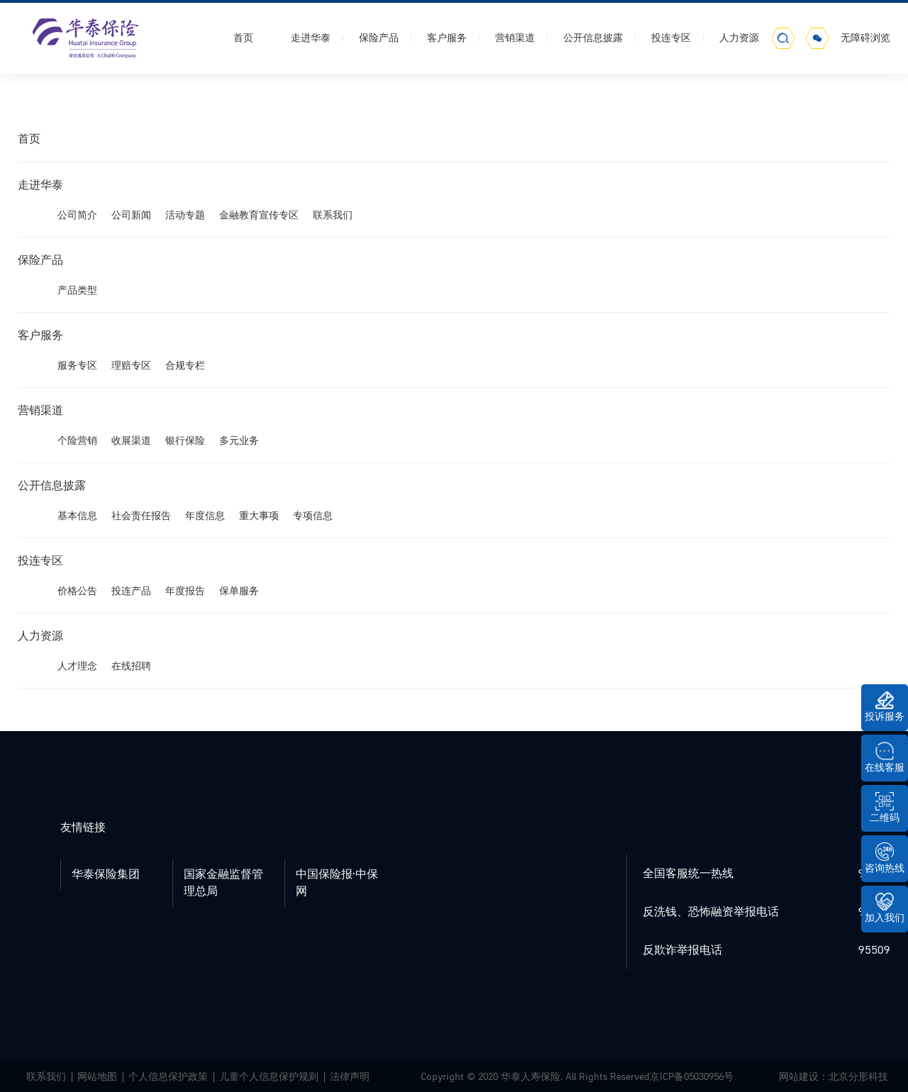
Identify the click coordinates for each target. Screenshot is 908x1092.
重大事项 (259, 516)
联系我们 (333, 215)
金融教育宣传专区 (259, 215)
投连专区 (671, 38)
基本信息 (77, 516)
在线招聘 (131, 666)
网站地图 (97, 1076)
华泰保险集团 (106, 874)
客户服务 (447, 38)
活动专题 (185, 215)
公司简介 (77, 215)
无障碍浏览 (865, 38)
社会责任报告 (141, 516)
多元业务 (239, 440)
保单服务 (239, 591)
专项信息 (313, 516)
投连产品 (131, 591)
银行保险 (185, 440)
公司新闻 (131, 215)
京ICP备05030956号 (691, 1076)
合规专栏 (185, 365)
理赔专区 (131, 365)
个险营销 (77, 440)
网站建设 (799, 1076)
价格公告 (77, 591)
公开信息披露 (593, 38)
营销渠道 (515, 38)
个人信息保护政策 (168, 1076)
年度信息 (205, 516)
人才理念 (77, 666)
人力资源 (739, 38)
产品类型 (77, 290)
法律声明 (350, 1076)
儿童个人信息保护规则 (269, 1076)
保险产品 (379, 38)
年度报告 (185, 591)
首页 (243, 38)
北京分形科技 (858, 1076)
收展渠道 (131, 440)
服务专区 (77, 365)
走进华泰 (311, 38)
